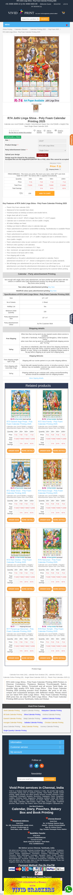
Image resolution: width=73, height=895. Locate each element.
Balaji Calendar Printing (32, 718)
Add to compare (50, 130)
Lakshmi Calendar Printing (51, 718)
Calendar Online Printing (11, 677)
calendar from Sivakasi (36, 675)
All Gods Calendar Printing (13, 714)
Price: (53, 166)
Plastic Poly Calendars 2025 (57, 677)
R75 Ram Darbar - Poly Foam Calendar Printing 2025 (19, 561)
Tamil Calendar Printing (12, 710)
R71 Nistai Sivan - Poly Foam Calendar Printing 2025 (19, 492)
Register (57, 4)
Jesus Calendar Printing (12, 726)
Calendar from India (16, 675)
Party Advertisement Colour (15, 150)
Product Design (11, 145)
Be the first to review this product (20, 132)
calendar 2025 (54, 675)
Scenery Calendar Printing (49, 726)
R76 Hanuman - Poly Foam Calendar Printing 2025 (49, 561)
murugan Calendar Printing (13, 722)
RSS (42, 766)
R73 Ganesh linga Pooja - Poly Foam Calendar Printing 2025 (19, 423)
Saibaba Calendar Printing (33, 722)
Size (7, 140)
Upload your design (12, 154)
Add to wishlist (39, 131)
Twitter (36, 766)
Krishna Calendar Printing (51, 714)
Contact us (71, 139)
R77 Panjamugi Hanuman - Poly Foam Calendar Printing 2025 (20, 630)
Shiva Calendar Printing (32, 714)
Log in (65, 4)
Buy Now (51, 287)
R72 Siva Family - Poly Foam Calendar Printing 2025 (50, 423)
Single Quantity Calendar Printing (15, 730)
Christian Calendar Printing (54, 722)
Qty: (21, 193)
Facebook (31, 766)
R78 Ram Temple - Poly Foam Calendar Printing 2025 (50, 630)
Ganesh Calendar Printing (12, 718)
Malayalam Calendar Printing (52, 710)
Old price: (53, 163)
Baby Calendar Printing (30, 726)
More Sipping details (36, 378)
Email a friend (60, 130)
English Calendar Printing (30, 710)
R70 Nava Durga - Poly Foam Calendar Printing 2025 (50, 492)
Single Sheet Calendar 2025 (34, 677)
